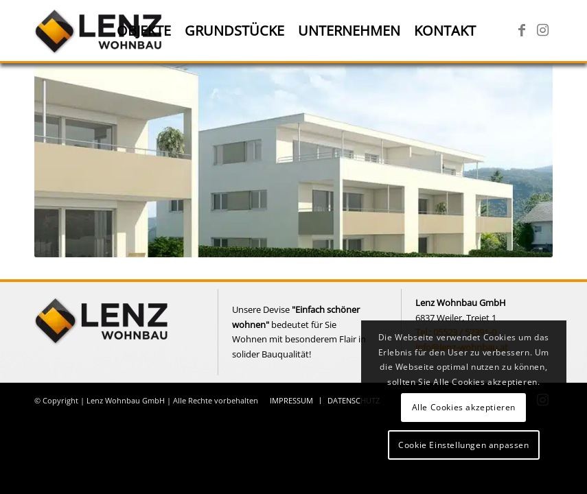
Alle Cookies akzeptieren (464, 407)
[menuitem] (144, 31)
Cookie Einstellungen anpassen (463, 445)
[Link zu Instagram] (542, 30)
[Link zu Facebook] (521, 30)
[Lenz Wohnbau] (99, 31)
